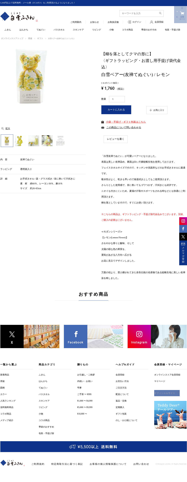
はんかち (23, 30)
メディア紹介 (6, 420)
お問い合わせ (131, 464)
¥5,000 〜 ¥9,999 (84, 407)
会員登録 (159, 22)
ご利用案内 (75, 22)
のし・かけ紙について (126, 420)
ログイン (136, 22)
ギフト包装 (121, 413)
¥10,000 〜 (82, 413)
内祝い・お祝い (84, 381)
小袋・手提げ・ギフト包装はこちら (126, 121)
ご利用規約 (37, 464)
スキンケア (78, 30)
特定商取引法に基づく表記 (64, 464)
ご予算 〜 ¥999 (84, 394)
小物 (111, 30)
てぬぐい (41, 30)
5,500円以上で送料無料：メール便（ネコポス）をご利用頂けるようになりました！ (40, 3)
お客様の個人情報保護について (100, 464)
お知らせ (94, 22)
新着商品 (4, 374)
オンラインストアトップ (10, 38)
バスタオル (59, 30)
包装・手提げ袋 (172, 30)
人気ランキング (8, 400)
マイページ (159, 381)
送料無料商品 (6, 407)
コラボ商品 (127, 30)
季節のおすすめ (149, 30)
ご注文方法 (121, 387)
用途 (26, 38)
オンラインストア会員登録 (167, 374)
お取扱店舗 (113, 22)
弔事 (79, 387)
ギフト (35, 38)
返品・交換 (121, 400)
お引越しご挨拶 (86, 374)
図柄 (2, 387)
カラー (3, 394)
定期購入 (120, 407)
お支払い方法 (122, 381)
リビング (96, 30)
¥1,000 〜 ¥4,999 (84, 400)
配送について (122, 394)
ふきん (8, 30)
